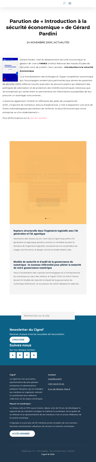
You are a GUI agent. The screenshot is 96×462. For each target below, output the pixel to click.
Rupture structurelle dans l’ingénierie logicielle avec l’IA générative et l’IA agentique (46, 232)
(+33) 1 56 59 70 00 (56, 384)
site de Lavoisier (38, 118)
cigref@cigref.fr (55, 379)
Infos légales (42, 451)
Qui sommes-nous (58, 451)
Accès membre (21, 433)
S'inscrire (18, 340)
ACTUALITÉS (61, 42)
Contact (70, 451)
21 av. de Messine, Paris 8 (59, 389)
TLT (33, 451)
